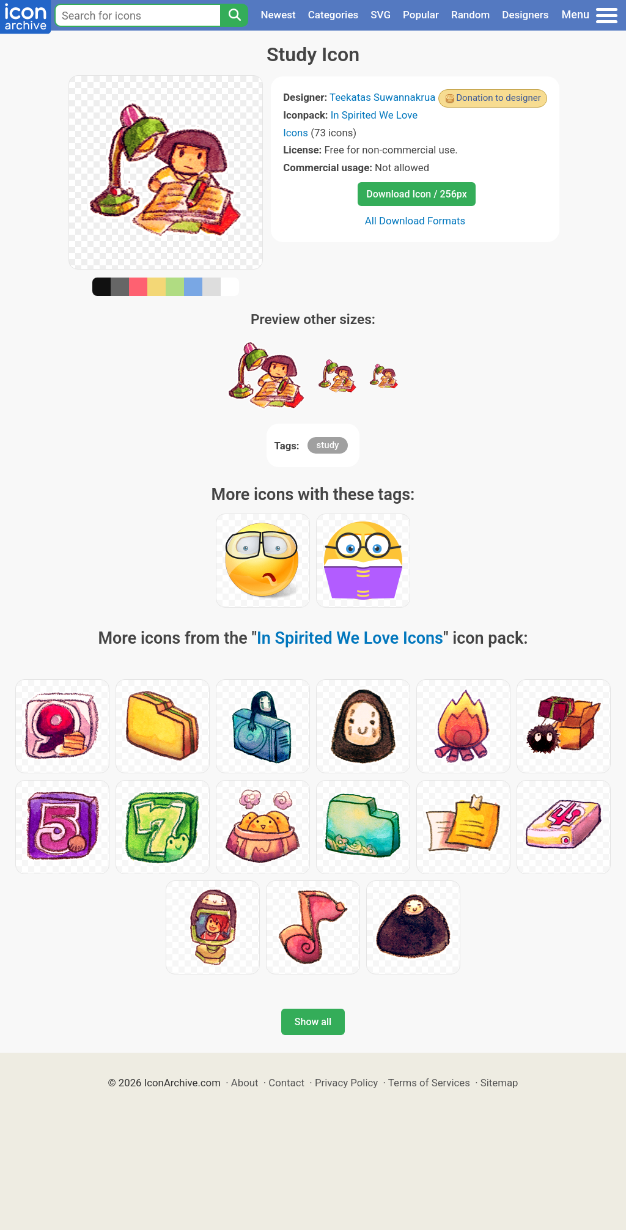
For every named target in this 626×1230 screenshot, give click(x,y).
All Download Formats (415, 221)
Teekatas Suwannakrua (382, 97)
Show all (313, 1022)
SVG (380, 15)
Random (470, 15)
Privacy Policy (346, 1083)
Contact (286, 1083)
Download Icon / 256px (416, 194)
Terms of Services (429, 1083)
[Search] (234, 15)
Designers (525, 15)
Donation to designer (498, 97)
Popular (421, 15)
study (328, 445)
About (245, 1083)
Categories (333, 15)
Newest (277, 15)
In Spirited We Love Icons (350, 638)
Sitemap (499, 1083)
